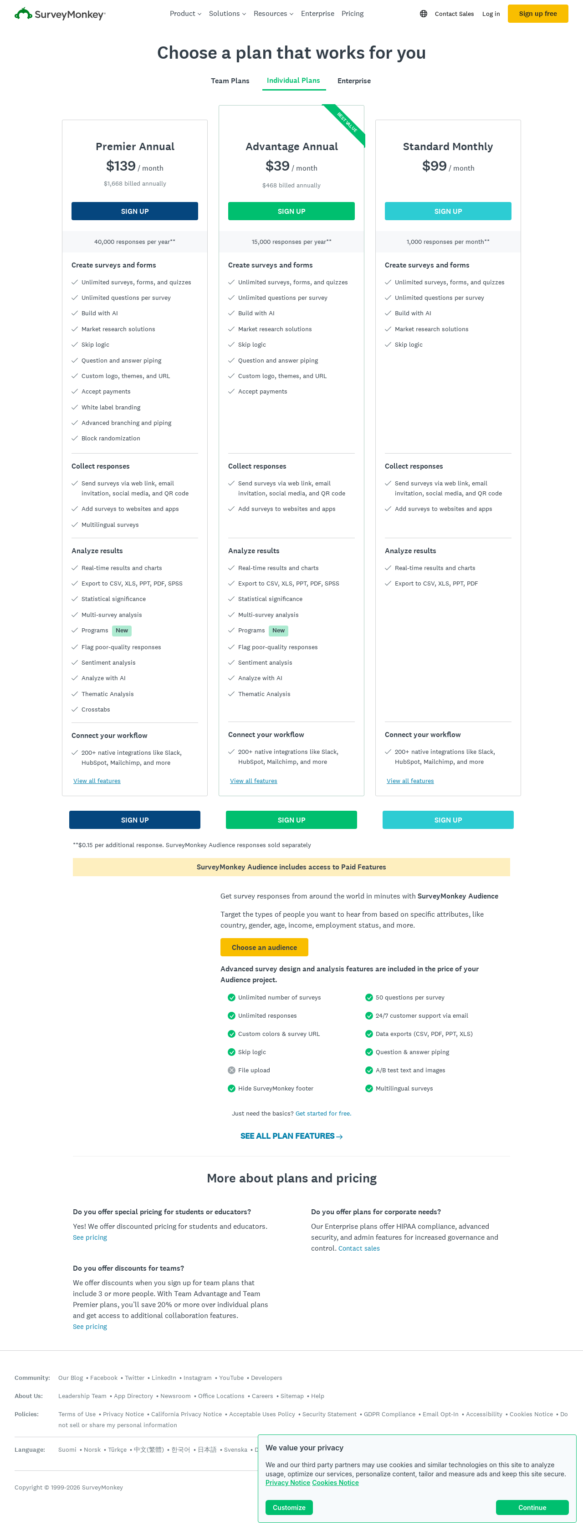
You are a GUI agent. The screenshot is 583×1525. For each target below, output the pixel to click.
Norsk (92, 1449)
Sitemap (292, 1396)
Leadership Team (82, 1396)
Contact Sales (454, 14)
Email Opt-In (441, 1414)
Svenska (235, 1449)
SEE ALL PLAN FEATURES (291, 1136)
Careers (262, 1396)
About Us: (29, 1396)
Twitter (134, 1378)
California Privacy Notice (186, 1414)
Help (317, 1396)
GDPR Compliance (389, 1414)
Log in (491, 14)
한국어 (180, 1449)
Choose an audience (264, 947)
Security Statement (329, 1414)
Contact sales (359, 1248)
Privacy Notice (288, 1482)
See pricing (90, 1237)
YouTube (231, 1378)
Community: (32, 1378)
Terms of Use (77, 1414)
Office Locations (221, 1396)
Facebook (104, 1378)
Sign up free (538, 13)
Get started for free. (324, 1113)
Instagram (198, 1378)
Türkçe (117, 1449)
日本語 (207, 1449)
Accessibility (484, 1414)
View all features (97, 781)
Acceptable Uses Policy (262, 1414)
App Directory (133, 1396)
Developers (266, 1378)
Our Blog (70, 1378)
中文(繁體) (149, 1449)
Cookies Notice (335, 1482)
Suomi (67, 1449)
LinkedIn (164, 1378)
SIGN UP (135, 211)
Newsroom (175, 1396)
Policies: (27, 1414)
